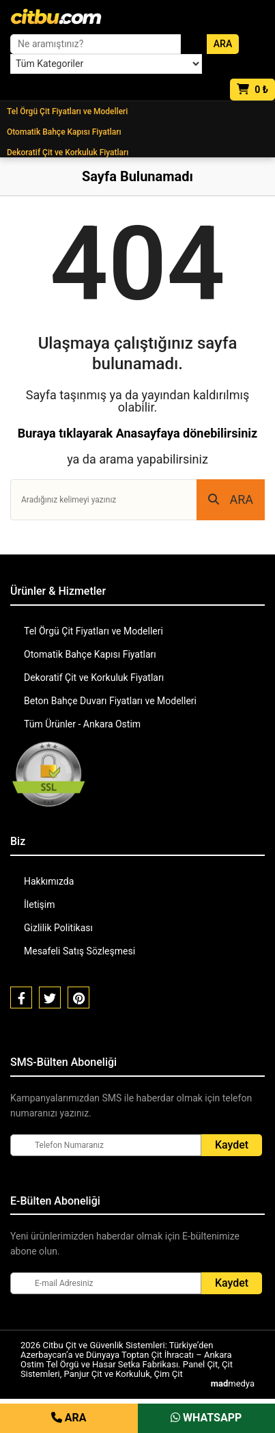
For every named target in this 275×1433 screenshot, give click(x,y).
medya (233, 1383)
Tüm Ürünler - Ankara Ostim (82, 724)
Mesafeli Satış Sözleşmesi (79, 951)
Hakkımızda (49, 881)
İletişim (39, 904)
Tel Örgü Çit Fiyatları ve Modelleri (67, 111)
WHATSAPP (206, 1417)
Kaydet (231, 1144)
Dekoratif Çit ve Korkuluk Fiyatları (67, 152)
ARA (230, 499)
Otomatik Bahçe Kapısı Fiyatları (64, 132)
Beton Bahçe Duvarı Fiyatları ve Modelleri (110, 701)
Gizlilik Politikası (58, 928)
